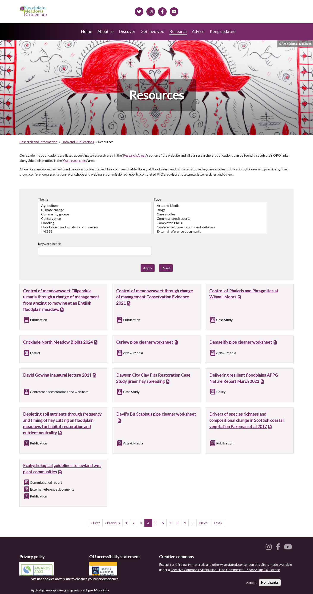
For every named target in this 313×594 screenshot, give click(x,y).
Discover (127, 31)
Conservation (95, 218)
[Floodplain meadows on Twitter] (139, 11)
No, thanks (270, 584)
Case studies (210, 214)
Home (86, 31)
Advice (198, 31)
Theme (43, 199)
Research (178, 31)
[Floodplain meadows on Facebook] (162, 11)
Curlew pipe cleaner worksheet (144, 342)
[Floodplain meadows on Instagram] (150, 11)
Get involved (152, 31)
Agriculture (95, 205)
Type (157, 199)
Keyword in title (49, 244)
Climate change (95, 210)
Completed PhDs (210, 223)
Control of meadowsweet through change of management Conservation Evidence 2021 (154, 297)
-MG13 (95, 231)
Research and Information (38, 142)
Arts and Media (210, 205)
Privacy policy (32, 556)
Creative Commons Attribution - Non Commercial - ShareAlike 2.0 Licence (225, 569)
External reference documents (210, 231)
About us (105, 31)
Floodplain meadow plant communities (95, 227)
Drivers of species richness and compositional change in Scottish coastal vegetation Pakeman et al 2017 (246, 420)
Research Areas (134, 155)
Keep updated (223, 31)
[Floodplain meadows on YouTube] (289, 548)
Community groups (95, 214)
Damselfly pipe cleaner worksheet (240, 342)
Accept (251, 584)
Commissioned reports (210, 218)
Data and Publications (77, 142)
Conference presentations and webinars (210, 227)
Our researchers (75, 160)
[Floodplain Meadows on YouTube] (174, 11)
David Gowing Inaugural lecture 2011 (57, 375)
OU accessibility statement (114, 556)
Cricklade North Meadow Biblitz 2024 (58, 342)
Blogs (210, 210)
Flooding (95, 223)
